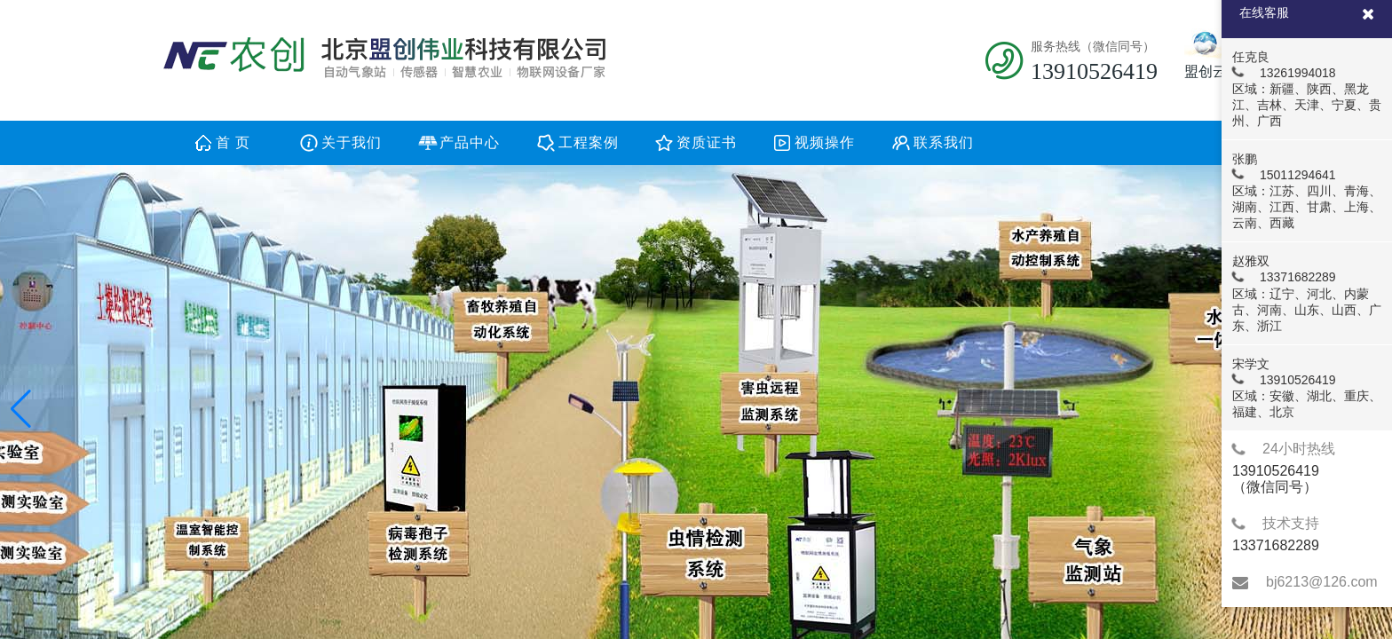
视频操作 (825, 142)
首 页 (233, 142)
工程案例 (588, 142)
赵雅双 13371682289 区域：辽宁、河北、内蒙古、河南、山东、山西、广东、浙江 (1305, 293)
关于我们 (351, 142)
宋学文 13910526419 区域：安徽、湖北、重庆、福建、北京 (1305, 388)
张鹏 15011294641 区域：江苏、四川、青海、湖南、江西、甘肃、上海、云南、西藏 (1305, 191)
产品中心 (469, 142)
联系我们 (944, 142)
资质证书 (706, 142)
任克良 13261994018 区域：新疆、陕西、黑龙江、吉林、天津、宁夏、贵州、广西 (1305, 89)
